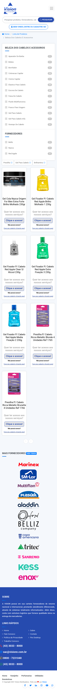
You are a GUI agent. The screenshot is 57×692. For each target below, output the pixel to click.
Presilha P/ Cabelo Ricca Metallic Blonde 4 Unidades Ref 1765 (43, 337)
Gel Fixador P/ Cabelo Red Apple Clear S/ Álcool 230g (14, 269)
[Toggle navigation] (51, 8)
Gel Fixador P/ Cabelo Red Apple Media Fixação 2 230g (14, 337)
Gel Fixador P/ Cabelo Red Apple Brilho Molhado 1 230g (43, 201)
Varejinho (14, 676)
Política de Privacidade (13, 637)
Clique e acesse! (14, 220)
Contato (33, 634)
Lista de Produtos (20, 34)
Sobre (32, 630)
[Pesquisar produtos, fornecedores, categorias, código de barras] (20, 19)
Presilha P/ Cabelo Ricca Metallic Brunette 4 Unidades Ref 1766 (14, 405)
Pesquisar (46, 20)
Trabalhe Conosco (11, 641)
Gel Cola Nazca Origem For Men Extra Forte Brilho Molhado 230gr (14, 201)
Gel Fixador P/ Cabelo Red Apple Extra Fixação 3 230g (43, 269)
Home (5, 34)
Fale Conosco (9, 634)
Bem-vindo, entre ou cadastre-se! (28, 27)
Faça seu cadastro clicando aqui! (14, 228)
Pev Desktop (35, 637)
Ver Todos (31, 453)
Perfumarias (26, 676)
